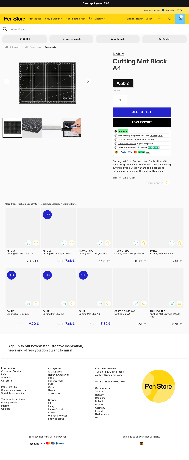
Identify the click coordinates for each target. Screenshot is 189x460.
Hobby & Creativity (53, 18)
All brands (119, 39)
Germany (100, 407)
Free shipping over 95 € (94, 3)
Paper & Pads (78, 18)
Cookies (5, 408)
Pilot (50, 403)
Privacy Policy (9, 402)
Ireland (99, 411)
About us (6, 377)
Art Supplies (35, 18)
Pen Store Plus (9, 386)
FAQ (3, 374)
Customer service (152, 10)
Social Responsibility (12, 393)
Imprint (5, 405)
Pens (67, 18)
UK (96, 417)
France (99, 404)
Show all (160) (56, 418)
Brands (130, 18)
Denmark (100, 397)
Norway (99, 394)
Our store (6, 380)
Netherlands (102, 414)
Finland (99, 401)
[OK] (94, 29)
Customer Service (11, 371)
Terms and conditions (13, 399)
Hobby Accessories (32, 47)
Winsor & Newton (57, 415)
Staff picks (54, 393)
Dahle (118, 54)
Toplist (166, 39)
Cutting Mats (50, 47)
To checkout (142, 122)
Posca (51, 412)
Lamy (51, 406)
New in (139, 18)
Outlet (149, 18)
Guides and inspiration (13, 390)
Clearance (100, 18)
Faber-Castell (55, 409)
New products (73, 39)
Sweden (99, 391)
